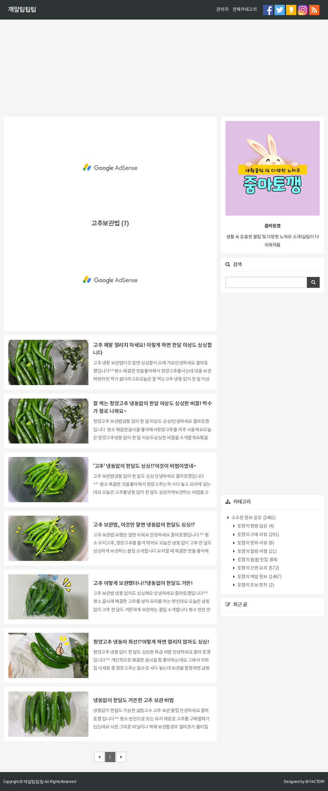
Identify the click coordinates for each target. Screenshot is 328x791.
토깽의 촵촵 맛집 (256, 560)
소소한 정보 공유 (253, 517)
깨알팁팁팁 (22, 10)
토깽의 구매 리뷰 (257, 534)
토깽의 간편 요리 (257, 568)
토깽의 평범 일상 (255, 526)
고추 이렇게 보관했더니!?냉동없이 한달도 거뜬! (143, 583)
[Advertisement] (164, 68)
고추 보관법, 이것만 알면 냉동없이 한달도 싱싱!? (144, 525)
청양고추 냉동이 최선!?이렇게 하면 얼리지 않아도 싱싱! (151, 642)
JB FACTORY (315, 781)
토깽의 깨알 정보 (258, 577)
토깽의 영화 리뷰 (255, 543)
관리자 (222, 9)
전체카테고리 (245, 9)
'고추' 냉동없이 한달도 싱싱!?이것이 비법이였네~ (144, 466)
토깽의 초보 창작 (255, 585)
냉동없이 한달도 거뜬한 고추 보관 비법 (133, 700)
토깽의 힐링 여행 (256, 551)
